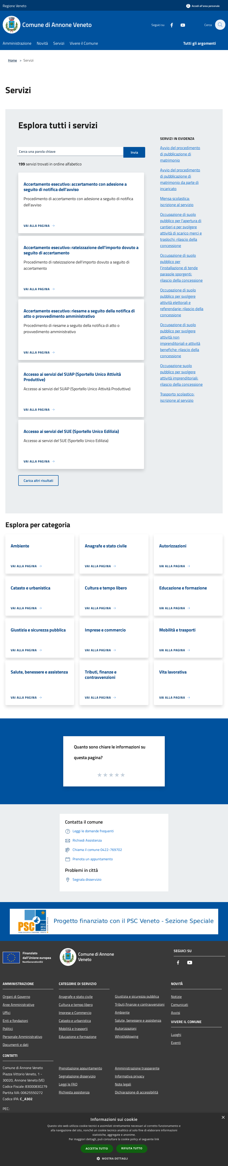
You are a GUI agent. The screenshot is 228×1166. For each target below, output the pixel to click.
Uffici (6, 1012)
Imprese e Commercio (75, 1012)
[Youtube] (180, 25)
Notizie (176, 996)
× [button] (223, 1117)
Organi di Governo (16, 996)
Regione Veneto (14, 5)
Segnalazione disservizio (77, 1076)
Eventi (176, 1042)
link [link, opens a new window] (157, 1139)
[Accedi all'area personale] (202, 6)
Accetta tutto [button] (97, 1148)
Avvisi (175, 1012)
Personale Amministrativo (22, 1036)
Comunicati (179, 1004)
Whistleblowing (126, 1036)
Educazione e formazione (77, 1036)
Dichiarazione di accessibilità (136, 1092)
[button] (114, 1158)
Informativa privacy (129, 1076)
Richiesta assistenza (74, 1092)
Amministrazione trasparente (137, 1068)
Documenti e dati (15, 1044)
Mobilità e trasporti (73, 1028)
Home (12, 60)
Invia (134, 152)
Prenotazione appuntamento (80, 1068)
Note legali (123, 1084)
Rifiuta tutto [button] (131, 1148)
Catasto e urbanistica (75, 1020)
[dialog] (114, 1139)
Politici (8, 1028)
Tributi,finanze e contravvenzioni (140, 1004)
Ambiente (122, 1012)
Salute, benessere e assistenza (138, 1020)
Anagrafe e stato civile (76, 996)
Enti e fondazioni (15, 1020)
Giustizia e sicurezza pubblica (137, 996)
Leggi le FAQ (68, 1084)
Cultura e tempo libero (76, 1004)
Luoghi (176, 1034)
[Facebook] (169, 25)
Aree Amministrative (18, 1004)
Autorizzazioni (125, 1028)
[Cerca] (220, 24)
